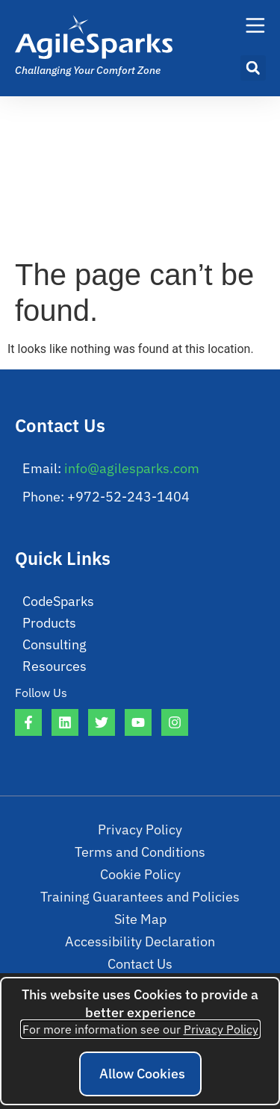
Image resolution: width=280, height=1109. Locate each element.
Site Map (140, 919)
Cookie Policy (140, 874)
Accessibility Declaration (140, 941)
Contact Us (140, 963)
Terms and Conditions (140, 851)
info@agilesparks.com (131, 468)
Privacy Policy (140, 829)
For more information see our (140, 1029)
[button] (253, 68)
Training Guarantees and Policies (140, 896)
